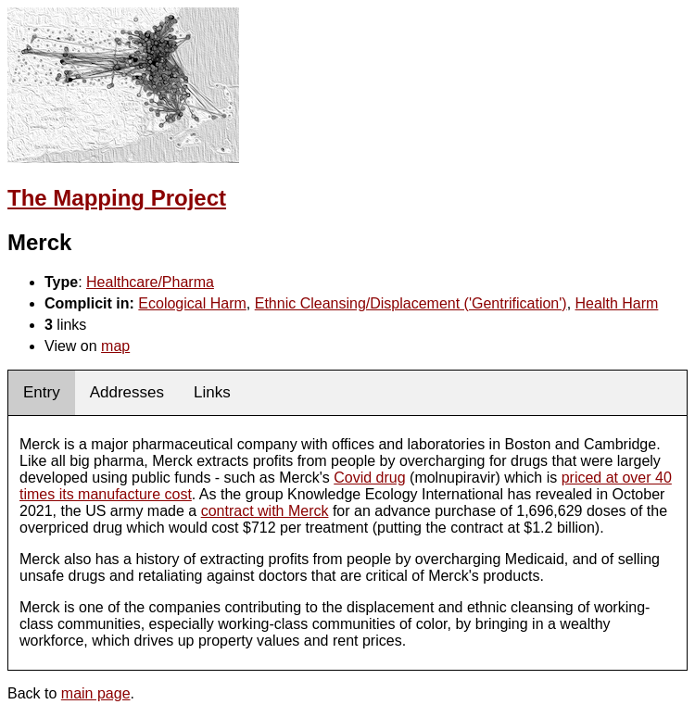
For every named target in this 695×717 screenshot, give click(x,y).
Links (212, 392)
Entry (41, 392)
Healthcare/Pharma (150, 282)
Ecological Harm (192, 303)
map (115, 346)
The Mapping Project (116, 197)
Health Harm (617, 303)
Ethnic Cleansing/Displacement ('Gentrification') (411, 303)
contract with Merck (265, 511)
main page (96, 693)
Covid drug (369, 477)
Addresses (127, 392)
